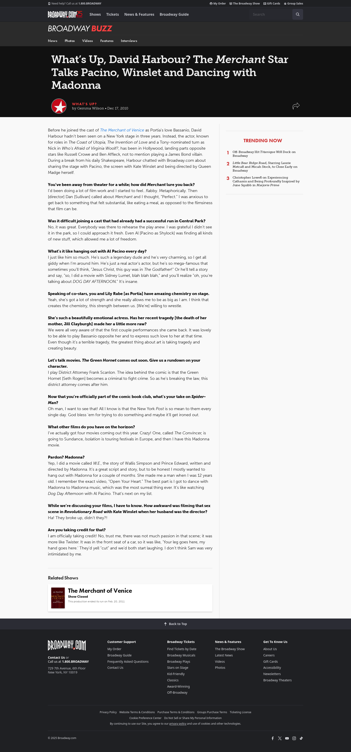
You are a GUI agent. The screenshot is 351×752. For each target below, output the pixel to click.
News (52, 41)
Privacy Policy (108, 712)
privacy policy (177, 724)
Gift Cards (271, 3)
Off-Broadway (177, 692)
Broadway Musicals (181, 655)
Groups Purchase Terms (212, 712)
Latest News (224, 655)
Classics (173, 680)
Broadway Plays (178, 661)
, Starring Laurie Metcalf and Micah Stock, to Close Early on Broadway (265, 167)
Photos (70, 41)
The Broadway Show (244, 3)
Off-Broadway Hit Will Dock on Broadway (264, 154)
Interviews (129, 41)
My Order (218, 3)
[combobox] (276, 14)
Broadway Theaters (277, 680)
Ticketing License (240, 712)
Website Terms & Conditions (137, 712)
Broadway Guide (174, 14)
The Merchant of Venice (122, 130)
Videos (87, 41)
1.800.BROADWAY (74, 3)
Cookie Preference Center (145, 718)
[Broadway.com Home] (65, 14)
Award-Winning (178, 686)
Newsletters (272, 674)
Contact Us (56, 657)
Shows (95, 14)
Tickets (112, 14)
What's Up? (84, 104)
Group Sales (293, 3)
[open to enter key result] (297, 14)
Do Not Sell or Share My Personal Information (193, 718)
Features (106, 41)
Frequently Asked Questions (128, 661)
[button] (296, 108)
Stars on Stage (177, 667)
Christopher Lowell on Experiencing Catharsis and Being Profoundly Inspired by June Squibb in (266, 181)
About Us (270, 649)
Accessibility (272, 667)
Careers (268, 655)
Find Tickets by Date (182, 649)
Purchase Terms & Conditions (176, 712)
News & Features (139, 14)
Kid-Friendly (176, 674)
